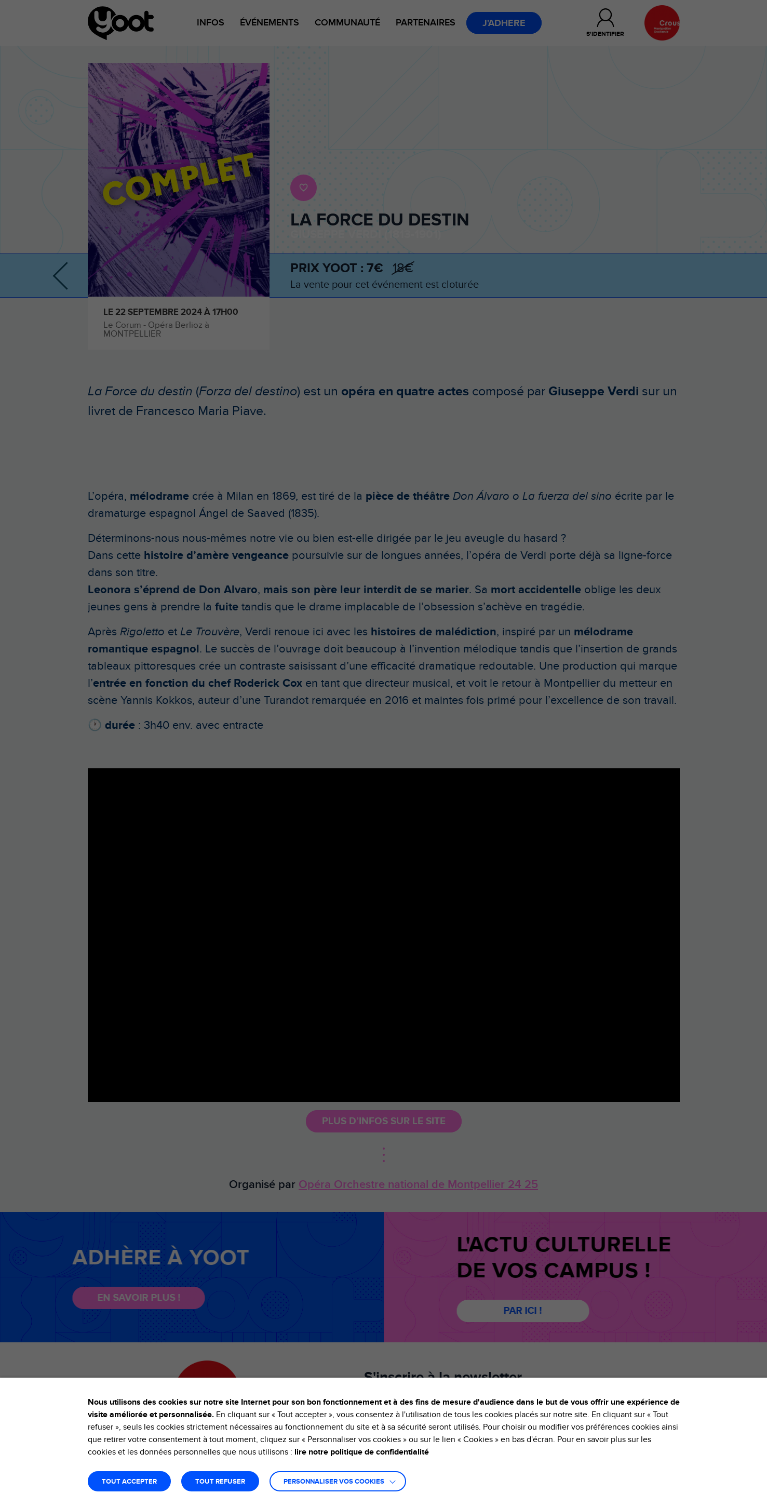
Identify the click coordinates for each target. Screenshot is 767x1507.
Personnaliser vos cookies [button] (334, 1481)
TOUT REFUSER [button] (220, 1481)
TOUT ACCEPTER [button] (129, 1481)
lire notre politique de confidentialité (361, 1452)
